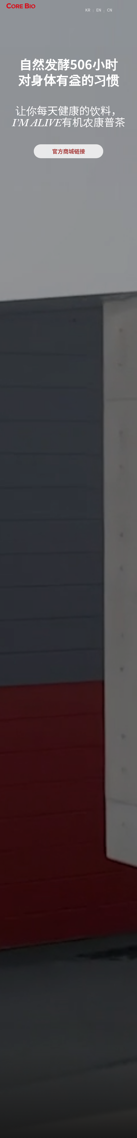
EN (98, 10)
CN (109, 10)
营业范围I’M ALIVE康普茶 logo (20, 9)
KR (87, 10)
